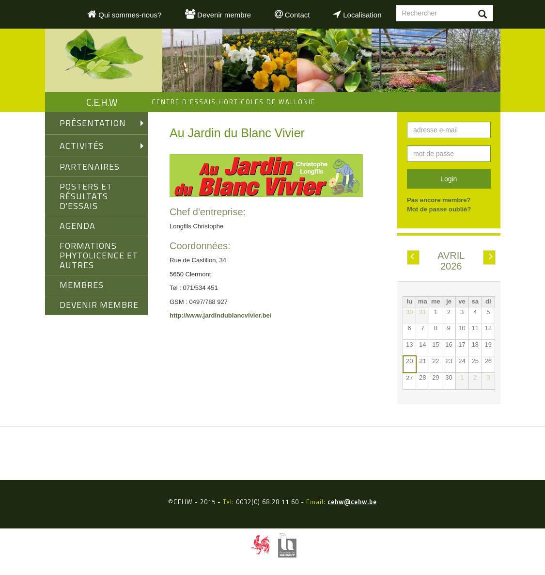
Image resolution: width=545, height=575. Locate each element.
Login (448, 179)
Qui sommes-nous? (124, 14)
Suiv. (489, 258)
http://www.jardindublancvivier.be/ (220, 315)
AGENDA (77, 225)
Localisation (357, 14)
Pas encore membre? (439, 200)
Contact (292, 14)
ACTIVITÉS (82, 145)
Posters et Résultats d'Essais (86, 196)
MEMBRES (82, 284)
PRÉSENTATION (93, 122)
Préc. (413, 258)
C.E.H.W (102, 102)
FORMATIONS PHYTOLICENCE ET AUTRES (99, 255)
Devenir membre (218, 14)
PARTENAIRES (90, 166)
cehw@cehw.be (352, 502)
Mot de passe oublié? (439, 209)
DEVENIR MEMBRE (99, 304)
